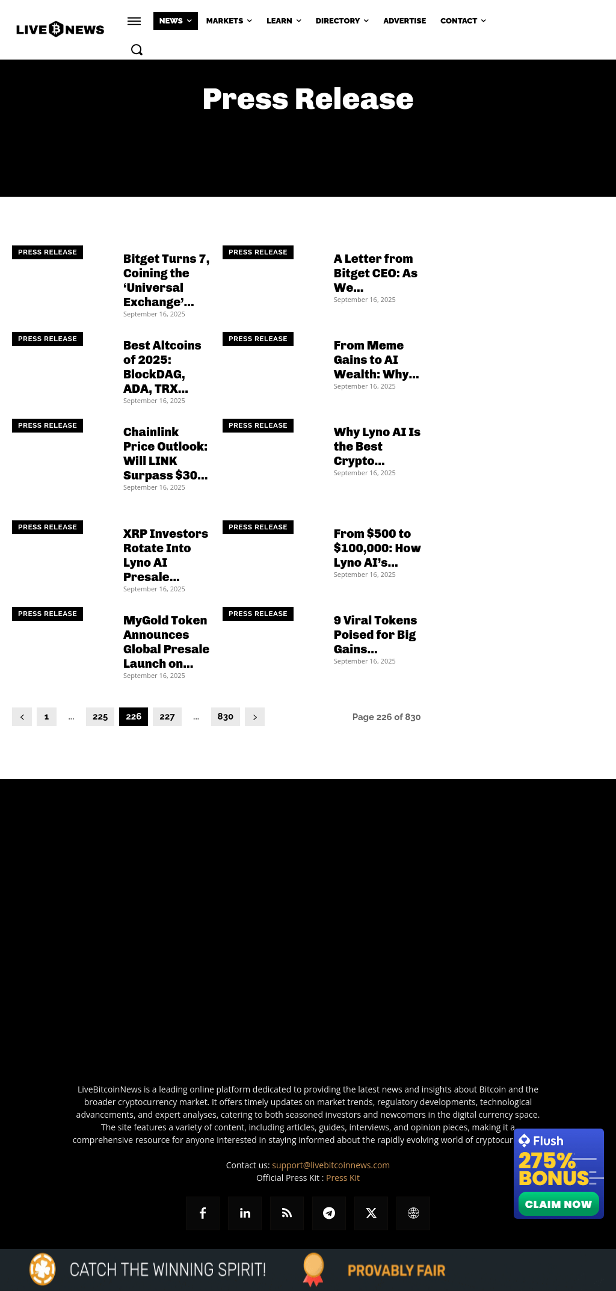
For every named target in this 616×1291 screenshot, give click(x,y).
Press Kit (343, 1177)
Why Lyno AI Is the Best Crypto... (377, 446)
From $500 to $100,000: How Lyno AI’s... (377, 548)
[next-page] (255, 716)
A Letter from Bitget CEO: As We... (375, 273)
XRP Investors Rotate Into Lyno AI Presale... (165, 555)
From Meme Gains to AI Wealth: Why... (376, 359)
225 (100, 716)
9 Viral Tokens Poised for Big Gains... (375, 634)
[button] (136, 49)
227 (166, 716)
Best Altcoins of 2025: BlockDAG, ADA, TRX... (162, 367)
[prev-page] (22, 716)
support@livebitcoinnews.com (331, 1165)
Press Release (48, 252)
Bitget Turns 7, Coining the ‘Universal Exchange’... (166, 280)
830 (226, 716)
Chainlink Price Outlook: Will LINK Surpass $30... (165, 453)
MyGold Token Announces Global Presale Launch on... (166, 642)
